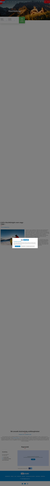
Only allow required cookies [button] (30, 246)
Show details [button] (23, 246)
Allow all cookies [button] (17, 246)
